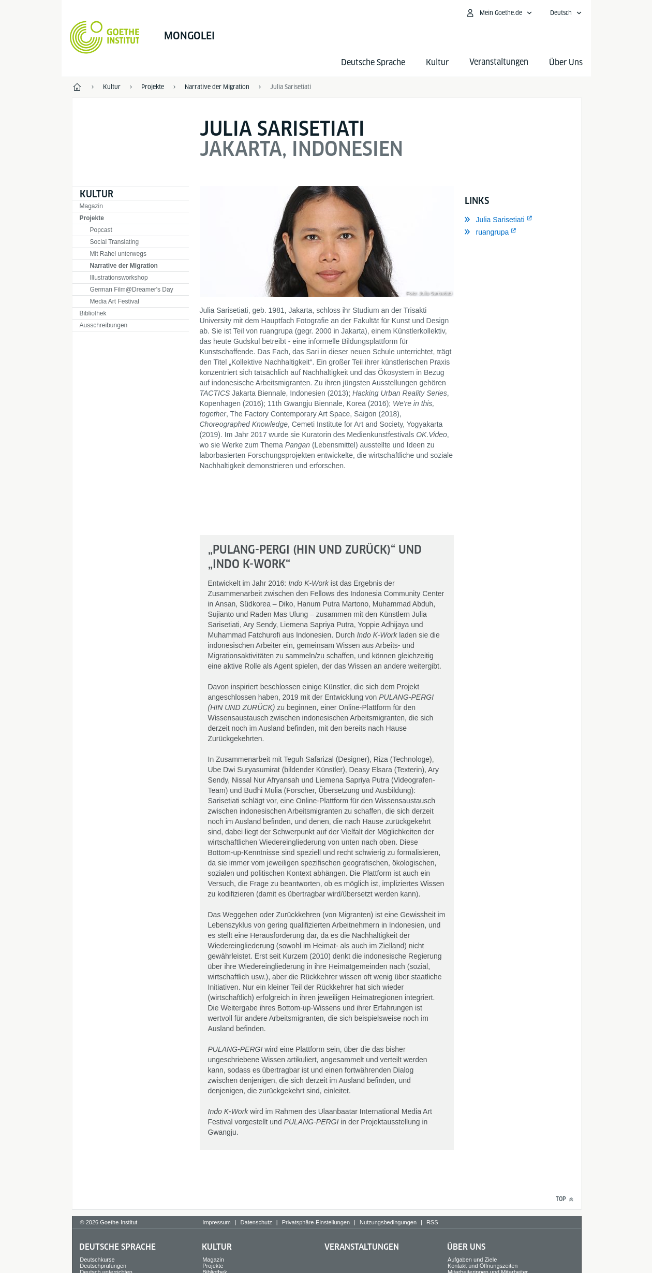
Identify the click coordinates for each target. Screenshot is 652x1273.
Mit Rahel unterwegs (118, 253)
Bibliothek (93, 313)
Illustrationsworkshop (119, 277)
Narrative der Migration (124, 265)
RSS (432, 1222)
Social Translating (114, 241)
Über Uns (566, 62)
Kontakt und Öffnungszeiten (483, 1266)
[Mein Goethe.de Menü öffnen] (499, 13)
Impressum (216, 1222)
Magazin (91, 206)
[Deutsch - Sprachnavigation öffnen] (566, 13)
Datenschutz (256, 1222)
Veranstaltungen (361, 1247)
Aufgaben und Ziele (472, 1259)
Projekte (92, 218)
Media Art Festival (114, 301)
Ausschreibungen (104, 325)
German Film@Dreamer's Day (131, 289)
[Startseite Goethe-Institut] (105, 37)
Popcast (101, 230)
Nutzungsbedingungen (388, 1222)
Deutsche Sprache (373, 62)
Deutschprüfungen (103, 1266)
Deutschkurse (97, 1259)
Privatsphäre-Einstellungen (316, 1222)
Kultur (437, 62)
